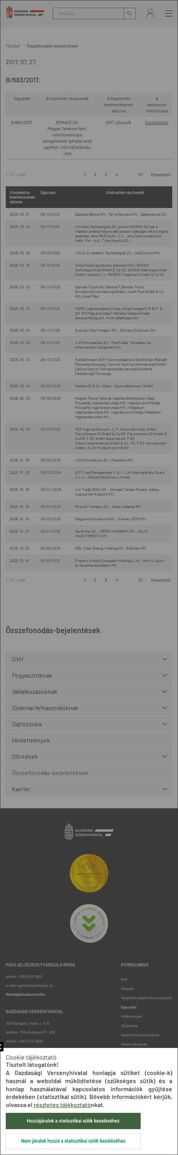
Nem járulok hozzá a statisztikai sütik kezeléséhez (73, 1141)
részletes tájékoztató (62, 1104)
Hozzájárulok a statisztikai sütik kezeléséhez (73, 1121)
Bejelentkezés (150, 13)
